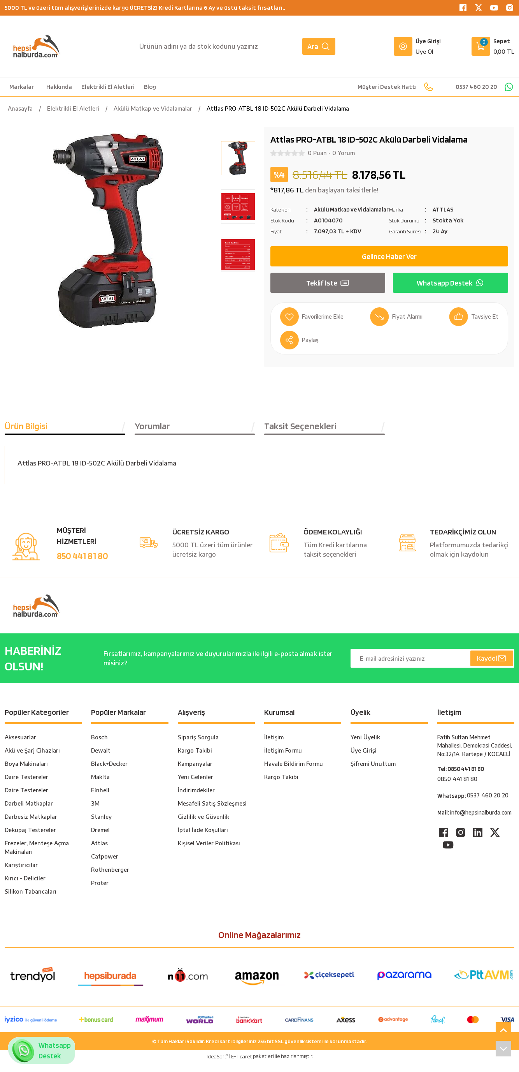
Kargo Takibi (195, 759)
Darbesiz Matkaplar (31, 826)
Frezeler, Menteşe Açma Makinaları (37, 856)
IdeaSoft (217, 1065)
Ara (319, 46)
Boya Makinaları (26, 773)
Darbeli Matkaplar (29, 812)
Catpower (104, 865)
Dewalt (100, 759)
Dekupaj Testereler (30, 839)
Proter (100, 892)
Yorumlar (152, 435)
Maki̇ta (100, 786)
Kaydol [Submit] (491, 667)
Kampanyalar (195, 773)
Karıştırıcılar (21, 874)
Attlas (99, 852)
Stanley (101, 826)
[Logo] (36, 46)
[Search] (238, 46)
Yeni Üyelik (365, 746)
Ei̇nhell (100, 799)
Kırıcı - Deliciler (25, 887)
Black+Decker (109, 773)
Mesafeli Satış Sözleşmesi (212, 812)
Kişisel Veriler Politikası (209, 852)
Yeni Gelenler (195, 786)
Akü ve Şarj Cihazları (32, 759)
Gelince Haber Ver (389, 265)
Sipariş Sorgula (198, 746)
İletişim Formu (283, 759)
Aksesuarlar (20, 746)
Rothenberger (110, 879)
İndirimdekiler (196, 799)
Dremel (100, 839)
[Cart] (493, 46)
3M (95, 812)
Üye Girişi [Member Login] (428, 41)
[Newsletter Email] (432, 667)
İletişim (274, 746)
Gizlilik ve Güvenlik (203, 826)
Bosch (99, 746)
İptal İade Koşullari (203, 839)
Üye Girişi (364, 759)
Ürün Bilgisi (26, 435)
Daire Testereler (26, 786)
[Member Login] (403, 46)
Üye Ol (424, 51)
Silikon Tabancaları (30, 900)
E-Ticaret (241, 1066)
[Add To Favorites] (313, 326)
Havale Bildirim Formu (293, 773)
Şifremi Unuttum (373, 773)
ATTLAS (443, 209)
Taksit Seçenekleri (300, 435)
